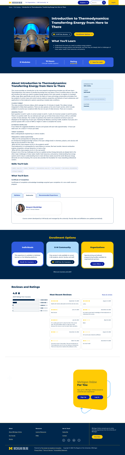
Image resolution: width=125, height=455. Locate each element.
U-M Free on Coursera (62, 262)
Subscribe (65, 432)
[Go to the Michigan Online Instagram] (69, 440)
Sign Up (83, 397)
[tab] (17, 195)
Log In (97, 397)
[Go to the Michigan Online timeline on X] (79, 440)
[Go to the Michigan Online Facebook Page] (63, 440)
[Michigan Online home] (15, 2)
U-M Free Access (61, 34)
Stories (11, 439)
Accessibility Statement (60, 450)
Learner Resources (41, 432)
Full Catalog (17, 7)
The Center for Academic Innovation (51, 448)
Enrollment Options (84, 34)
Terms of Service (48, 450)
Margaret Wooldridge (34, 207)
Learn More (98, 264)
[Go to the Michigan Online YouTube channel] (74, 440)
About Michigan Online (15, 432)
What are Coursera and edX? (62, 272)
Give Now (97, 437)
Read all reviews (107, 294)
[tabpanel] (62, 210)
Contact (64, 435)
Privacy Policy (38, 450)
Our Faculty (12, 435)
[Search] (104, 3)
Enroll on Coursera (28, 262)
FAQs (37, 435)
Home (10, 7)
